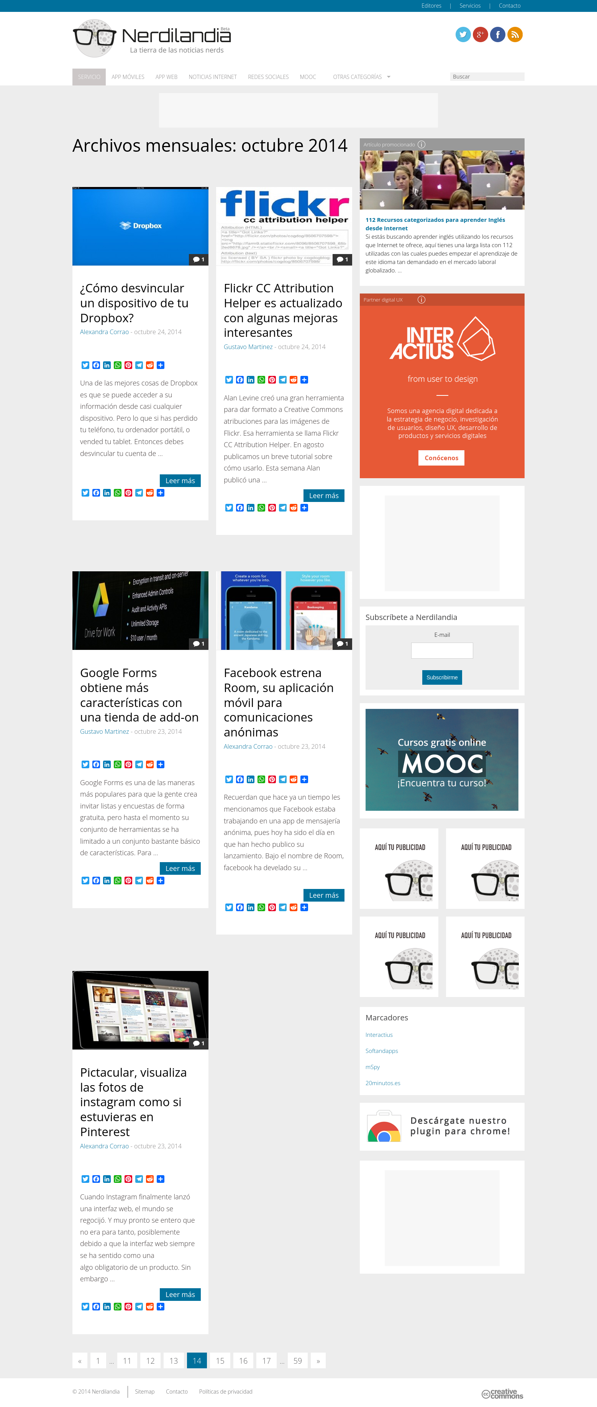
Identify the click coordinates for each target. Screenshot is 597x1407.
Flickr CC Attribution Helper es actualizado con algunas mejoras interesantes (283, 309)
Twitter (463, 34)
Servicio (89, 77)
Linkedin (515, 34)
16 (243, 1360)
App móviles (127, 77)
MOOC (305, 77)
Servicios (470, 5)
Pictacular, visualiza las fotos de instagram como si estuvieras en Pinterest (133, 1101)
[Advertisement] (298, 110)
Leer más (180, 480)
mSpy (373, 1066)
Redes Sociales (266, 77)
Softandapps (382, 1050)
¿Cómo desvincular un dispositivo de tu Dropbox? (134, 302)
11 (127, 1360)
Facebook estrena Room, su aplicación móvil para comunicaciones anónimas (279, 702)
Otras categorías (353, 77)
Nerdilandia (106, 1391)
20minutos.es (383, 1082)
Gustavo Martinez (248, 346)
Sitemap (144, 1391)
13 (173, 1360)
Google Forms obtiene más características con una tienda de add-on (139, 694)
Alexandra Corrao (104, 331)
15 (220, 1360)
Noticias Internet (211, 77)
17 (266, 1360)
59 (298, 1360)
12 (150, 1360)
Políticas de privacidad (226, 1391)
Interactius (379, 1034)
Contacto (510, 5)
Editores (431, 5)
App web (165, 77)
